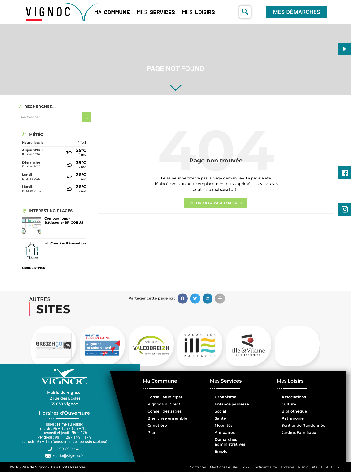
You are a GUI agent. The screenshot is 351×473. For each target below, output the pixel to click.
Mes (156, 12)
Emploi (222, 451)
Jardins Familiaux (299, 432)
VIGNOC (49, 11)
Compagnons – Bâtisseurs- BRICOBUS (63, 220)
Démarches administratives (230, 442)
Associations (294, 397)
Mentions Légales (222, 467)
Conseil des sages (164, 411)
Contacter (196, 467)
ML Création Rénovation (65, 243)
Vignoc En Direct (163, 404)
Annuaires (225, 432)
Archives (287, 467)
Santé (220, 418)
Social (220, 411)
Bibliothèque (294, 411)
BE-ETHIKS (330, 467)
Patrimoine (293, 418)
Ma (112, 12)
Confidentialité (263, 467)
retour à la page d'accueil (216, 203)
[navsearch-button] (245, 12)
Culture (289, 404)
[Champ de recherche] (54, 117)
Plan (151, 432)
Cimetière (157, 425)
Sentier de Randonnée (303, 425)
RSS (244, 467)
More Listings (33, 268)
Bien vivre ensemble (167, 418)
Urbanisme (225, 397)
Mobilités (224, 425)
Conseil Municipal (164, 397)
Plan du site (307, 467)
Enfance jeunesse (232, 404)
